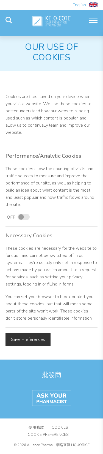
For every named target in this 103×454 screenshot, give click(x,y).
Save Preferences (28, 339)
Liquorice (80, 444)
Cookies (60, 427)
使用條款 (36, 427)
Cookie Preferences (48, 434)
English (85, 5)
